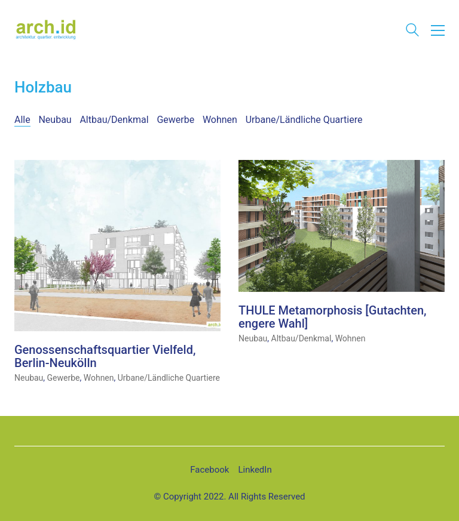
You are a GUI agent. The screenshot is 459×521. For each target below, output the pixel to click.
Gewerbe (175, 119)
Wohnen (220, 119)
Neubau (54, 119)
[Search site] (412, 31)
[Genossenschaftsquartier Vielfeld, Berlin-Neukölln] (117, 246)
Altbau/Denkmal (113, 119)
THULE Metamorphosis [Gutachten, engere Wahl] (332, 317)
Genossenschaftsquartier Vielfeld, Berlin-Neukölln (104, 357)
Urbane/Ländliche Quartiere (304, 119)
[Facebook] (209, 470)
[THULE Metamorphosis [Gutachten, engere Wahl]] (341, 226)
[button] (438, 30)
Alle (22, 119)
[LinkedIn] (254, 470)
